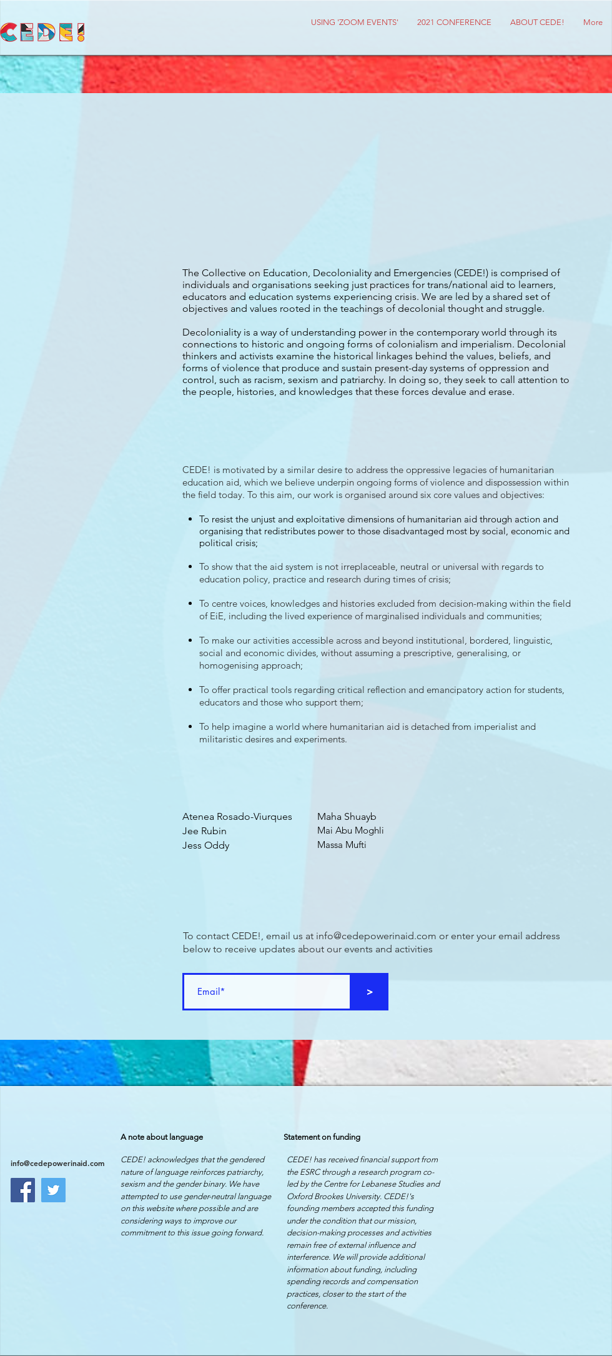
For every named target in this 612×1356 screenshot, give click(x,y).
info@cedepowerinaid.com (376, 936)
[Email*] (267, 991)
